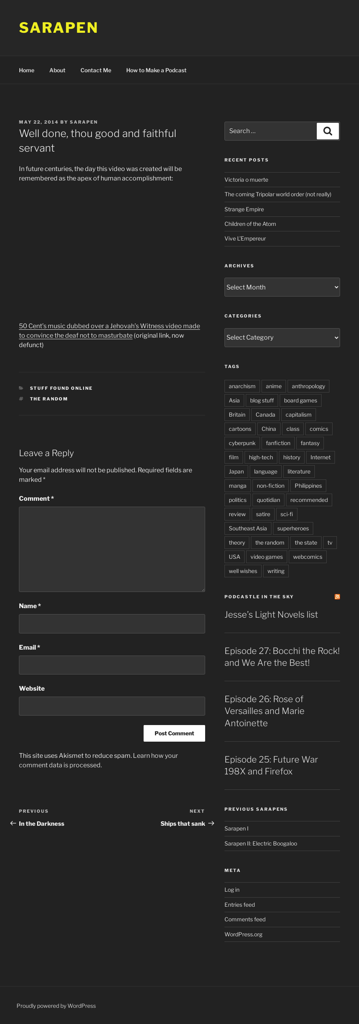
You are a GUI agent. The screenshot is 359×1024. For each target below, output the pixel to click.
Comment (36, 498)
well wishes (243, 570)
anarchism (242, 386)
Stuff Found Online (61, 388)
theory (237, 542)
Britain (237, 414)
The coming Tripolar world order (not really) (277, 194)
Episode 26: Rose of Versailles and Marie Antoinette (264, 711)
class (292, 428)
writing (275, 570)
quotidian (268, 499)
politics (238, 499)
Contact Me (95, 70)
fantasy (310, 443)
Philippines (308, 485)
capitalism (299, 414)
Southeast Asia (248, 528)
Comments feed (245, 919)
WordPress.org (243, 934)
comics (319, 428)
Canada (265, 414)
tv (330, 542)
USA (234, 556)
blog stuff (262, 400)
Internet (320, 457)
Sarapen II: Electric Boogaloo (260, 843)
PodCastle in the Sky (259, 596)
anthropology (308, 386)
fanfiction (278, 443)
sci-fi (286, 514)
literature (299, 471)
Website (32, 688)
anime (274, 386)
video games (267, 556)
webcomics (307, 556)
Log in (231, 889)
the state (306, 542)
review (237, 514)
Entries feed (239, 904)
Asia (234, 400)
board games (300, 400)
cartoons (240, 428)
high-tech (261, 457)
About (57, 70)
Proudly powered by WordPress (56, 1005)
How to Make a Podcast (156, 70)
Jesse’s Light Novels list (271, 614)
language (265, 471)
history (291, 457)
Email (29, 647)
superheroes (293, 528)
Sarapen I (236, 828)
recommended (309, 499)
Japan (236, 471)
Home (26, 70)
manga (238, 485)
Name (30, 606)
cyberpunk (242, 443)
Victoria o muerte (246, 179)
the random (49, 399)
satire (263, 514)
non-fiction (270, 485)
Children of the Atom (250, 223)
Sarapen (59, 27)
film (234, 457)
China (269, 428)
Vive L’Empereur (245, 238)
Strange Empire (244, 209)
